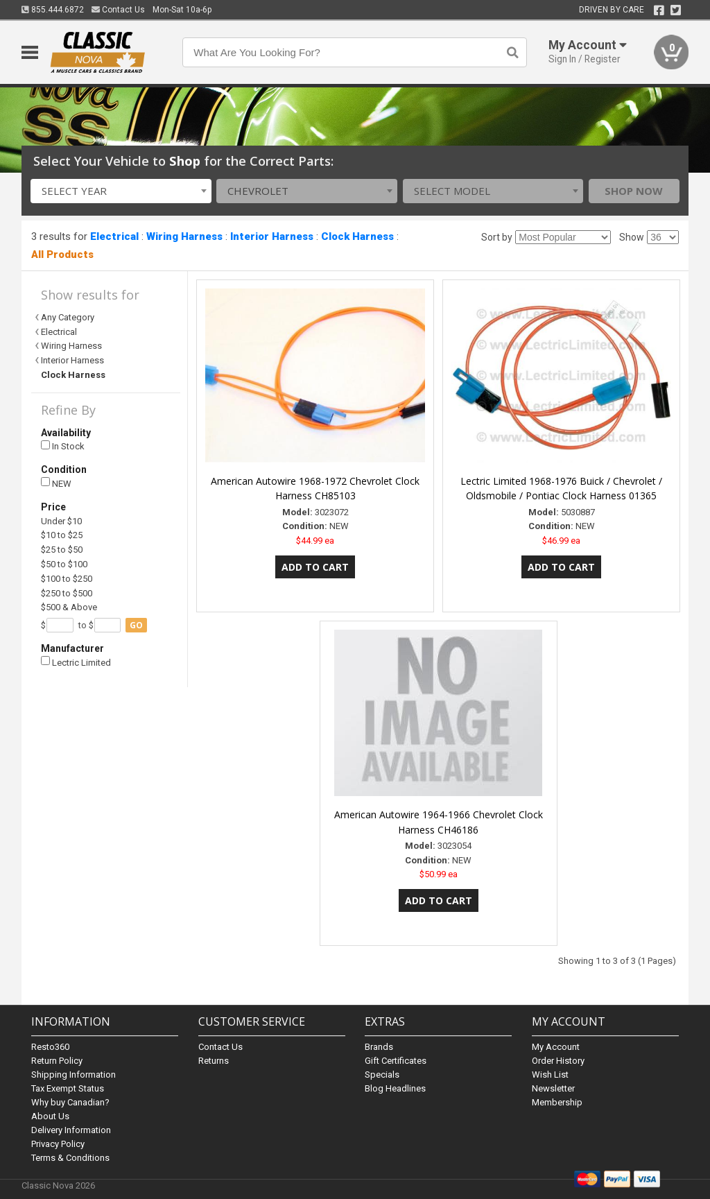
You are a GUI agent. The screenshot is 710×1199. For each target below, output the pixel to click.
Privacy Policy (58, 1144)
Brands (379, 1047)
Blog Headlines (395, 1088)
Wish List (550, 1074)
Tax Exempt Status (67, 1088)
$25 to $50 (62, 549)
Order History (558, 1060)
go (136, 625)
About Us (50, 1116)
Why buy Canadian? (70, 1102)
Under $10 (61, 521)
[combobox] (121, 191)
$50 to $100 (64, 564)
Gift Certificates (395, 1060)
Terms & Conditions (70, 1158)
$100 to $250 (66, 578)
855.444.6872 (52, 10)
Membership (557, 1102)
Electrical (114, 236)
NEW (56, 483)
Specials (382, 1074)
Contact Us (118, 10)
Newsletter (553, 1088)
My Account (556, 1047)
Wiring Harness (184, 236)
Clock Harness (357, 236)
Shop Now (634, 191)
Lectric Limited (76, 662)
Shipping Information (73, 1074)
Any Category (67, 317)
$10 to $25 (62, 535)
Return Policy (57, 1060)
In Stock (63, 446)
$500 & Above (69, 607)
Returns (213, 1060)
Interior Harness (271, 236)
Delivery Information (71, 1130)
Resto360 (50, 1047)
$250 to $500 (66, 593)
